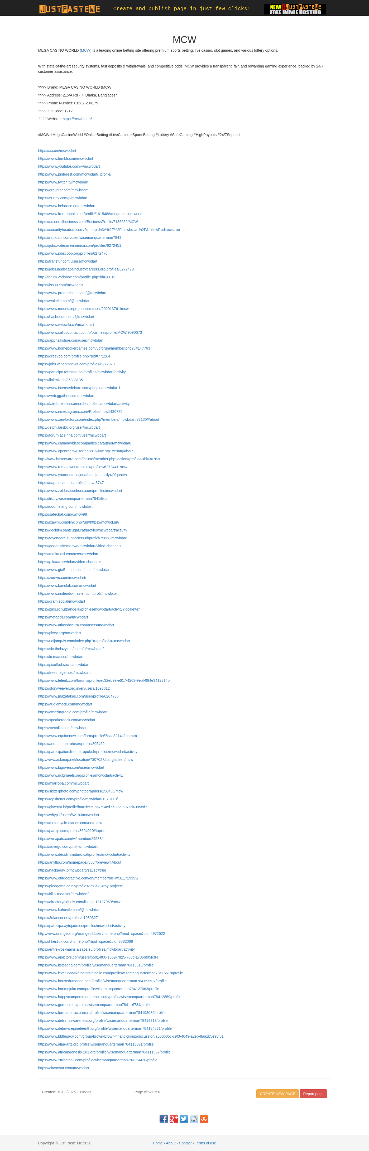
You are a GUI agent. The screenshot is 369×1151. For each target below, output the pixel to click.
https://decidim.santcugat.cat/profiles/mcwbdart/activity (82, 530)
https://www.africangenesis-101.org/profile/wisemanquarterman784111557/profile (104, 1052)
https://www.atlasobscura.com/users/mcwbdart (76, 625)
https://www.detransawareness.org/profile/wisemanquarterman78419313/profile (103, 1020)
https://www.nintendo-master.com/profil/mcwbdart (78, 593)
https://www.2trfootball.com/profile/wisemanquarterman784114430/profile (97, 1060)
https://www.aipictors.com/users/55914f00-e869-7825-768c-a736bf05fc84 (98, 957)
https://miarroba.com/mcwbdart (63, 783)
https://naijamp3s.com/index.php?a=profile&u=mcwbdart (84, 641)
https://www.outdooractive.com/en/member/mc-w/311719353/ (88, 878)
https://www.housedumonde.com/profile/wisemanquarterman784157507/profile (102, 981)
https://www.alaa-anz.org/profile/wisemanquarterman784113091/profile (96, 1044)
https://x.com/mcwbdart (57, 150)
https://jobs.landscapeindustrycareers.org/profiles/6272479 (86, 269)
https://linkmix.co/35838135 (60, 380)
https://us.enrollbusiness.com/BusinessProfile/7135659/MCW (88, 222)
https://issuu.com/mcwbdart (60, 285)
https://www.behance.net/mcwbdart (66, 206)
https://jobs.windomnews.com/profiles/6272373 (76, 364)
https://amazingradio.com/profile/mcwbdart (73, 712)
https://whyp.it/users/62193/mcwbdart (68, 815)
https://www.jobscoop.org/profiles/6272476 (73, 253)
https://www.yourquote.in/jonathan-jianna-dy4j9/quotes (82, 475)
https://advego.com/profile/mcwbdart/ (68, 846)
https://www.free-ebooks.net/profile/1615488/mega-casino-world (90, 214)
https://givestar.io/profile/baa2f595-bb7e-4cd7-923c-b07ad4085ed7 (92, 807)
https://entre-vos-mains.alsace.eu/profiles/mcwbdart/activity (86, 949)
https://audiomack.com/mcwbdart (65, 704)
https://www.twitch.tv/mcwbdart (63, 182)
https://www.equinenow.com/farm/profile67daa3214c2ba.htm (87, 736)
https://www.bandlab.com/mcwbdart (67, 585)
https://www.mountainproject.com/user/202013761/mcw (83, 309)
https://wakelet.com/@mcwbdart (64, 301)
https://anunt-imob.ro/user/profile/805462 (71, 744)
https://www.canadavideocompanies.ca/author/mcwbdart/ (84, 443)
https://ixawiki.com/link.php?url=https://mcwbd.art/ (78, 522)
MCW (85, 50)
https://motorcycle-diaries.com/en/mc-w (70, 823)
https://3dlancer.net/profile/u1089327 (68, 918)
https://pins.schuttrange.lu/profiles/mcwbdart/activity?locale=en (89, 609)
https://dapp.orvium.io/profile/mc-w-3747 (71, 483)
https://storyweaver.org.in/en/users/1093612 (74, 688)
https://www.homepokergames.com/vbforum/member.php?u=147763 (94, 348)
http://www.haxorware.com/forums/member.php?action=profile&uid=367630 (99, 459)
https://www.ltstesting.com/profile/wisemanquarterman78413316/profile (96, 965)
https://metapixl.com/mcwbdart (63, 617)
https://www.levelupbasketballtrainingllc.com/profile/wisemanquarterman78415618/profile (110, 973)
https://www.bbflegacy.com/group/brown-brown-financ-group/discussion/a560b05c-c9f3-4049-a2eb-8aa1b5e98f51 (131, 1036)
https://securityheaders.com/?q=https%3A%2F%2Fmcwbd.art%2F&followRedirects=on (109, 230)
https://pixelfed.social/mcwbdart (64, 664)
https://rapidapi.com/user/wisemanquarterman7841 (79, 237)
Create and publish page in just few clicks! (182, 9)
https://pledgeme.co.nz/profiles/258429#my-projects (80, 886)
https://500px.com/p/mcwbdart (63, 198)
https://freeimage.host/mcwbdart (64, 672)
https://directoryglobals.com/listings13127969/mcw (79, 902)
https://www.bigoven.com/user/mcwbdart (71, 767)
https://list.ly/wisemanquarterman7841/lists (73, 498)
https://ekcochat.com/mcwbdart (63, 1068)
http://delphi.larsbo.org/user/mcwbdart (69, 427)
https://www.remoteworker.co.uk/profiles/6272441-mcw (82, 467)
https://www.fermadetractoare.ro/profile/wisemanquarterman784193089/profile (102, 1012)
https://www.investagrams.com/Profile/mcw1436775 (80, 411)
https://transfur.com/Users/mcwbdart (67, 261)
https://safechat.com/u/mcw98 (62, 514)
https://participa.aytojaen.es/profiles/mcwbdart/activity (82, 925)
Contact (185, 1143)
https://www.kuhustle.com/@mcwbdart (69, 910)
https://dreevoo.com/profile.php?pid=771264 (74, 356)
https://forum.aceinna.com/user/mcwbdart (72, 435)
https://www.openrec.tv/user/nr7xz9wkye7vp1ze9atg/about (85, 451)
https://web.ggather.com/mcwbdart (66, 396)
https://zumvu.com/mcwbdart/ (62, 578)
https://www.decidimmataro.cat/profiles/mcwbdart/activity (84, 854)
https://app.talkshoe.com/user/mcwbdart (70, 340)
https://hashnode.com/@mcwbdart (66, 317)
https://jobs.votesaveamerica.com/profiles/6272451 (79, 245)
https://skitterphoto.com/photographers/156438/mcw (80, 791)
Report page (313, 1094)
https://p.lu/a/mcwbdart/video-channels (69, 562)
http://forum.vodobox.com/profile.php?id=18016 (77, 277)
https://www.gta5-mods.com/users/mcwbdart (74, 570)
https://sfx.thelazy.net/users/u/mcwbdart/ (71, 649)
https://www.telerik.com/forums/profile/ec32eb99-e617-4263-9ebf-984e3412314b (104, 680)
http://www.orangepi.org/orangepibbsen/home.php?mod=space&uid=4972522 (101, 933)
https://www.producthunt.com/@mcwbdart (72, 293)
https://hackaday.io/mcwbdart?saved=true (72, 870)
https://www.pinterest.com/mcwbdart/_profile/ (75, 174)
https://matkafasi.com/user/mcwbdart (68, 554)
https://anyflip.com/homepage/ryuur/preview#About (79, 862)
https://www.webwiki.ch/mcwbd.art (66, 324)
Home (158, 1143)
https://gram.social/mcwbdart (61, 601)
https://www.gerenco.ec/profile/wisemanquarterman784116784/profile (95, 1005)
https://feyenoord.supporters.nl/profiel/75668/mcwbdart (83, 538)
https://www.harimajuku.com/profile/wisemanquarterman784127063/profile (98, 989)
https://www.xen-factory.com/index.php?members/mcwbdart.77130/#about (98, 419)
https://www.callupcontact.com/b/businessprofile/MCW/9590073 (90, 332)
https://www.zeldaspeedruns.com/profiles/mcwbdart (80, 491)
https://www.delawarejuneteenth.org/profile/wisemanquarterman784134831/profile (105, 1028)
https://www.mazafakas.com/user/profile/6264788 (78, 696)
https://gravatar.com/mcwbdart (63, 190)
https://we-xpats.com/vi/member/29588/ (70, 838)
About (171, 1143)
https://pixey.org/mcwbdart (59, 633)
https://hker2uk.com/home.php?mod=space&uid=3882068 (85, 941)
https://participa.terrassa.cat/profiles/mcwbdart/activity (82, 372)
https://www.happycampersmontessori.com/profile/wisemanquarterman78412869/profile (109, 997)
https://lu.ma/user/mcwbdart (61, 657)
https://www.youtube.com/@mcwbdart (69, 166)
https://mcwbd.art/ (77, 119)
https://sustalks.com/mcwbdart (63, 728)
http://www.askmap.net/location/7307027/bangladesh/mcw (85, 759)
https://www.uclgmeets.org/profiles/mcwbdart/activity (81, 775)
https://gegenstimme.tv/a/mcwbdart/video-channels (79, 546)
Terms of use (205, 1143)
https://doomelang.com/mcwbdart (65, 506)
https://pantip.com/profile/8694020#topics (72, 831)
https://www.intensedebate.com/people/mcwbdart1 (79, 388)
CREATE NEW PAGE (277, 1094)
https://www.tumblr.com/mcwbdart (65, 158)
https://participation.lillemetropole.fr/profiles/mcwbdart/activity (88, 751)
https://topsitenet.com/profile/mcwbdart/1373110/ (78, 799)
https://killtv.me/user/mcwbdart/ (63, 894)
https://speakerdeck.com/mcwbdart (66, 720)
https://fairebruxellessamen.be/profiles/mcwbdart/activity (84, 404)
